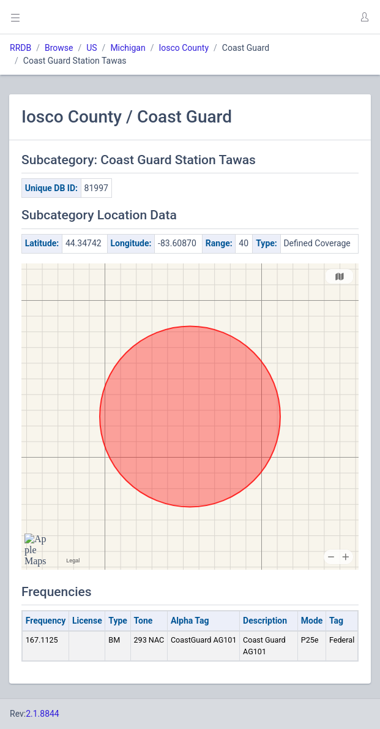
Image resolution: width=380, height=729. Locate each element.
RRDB (20, 48)
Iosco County (183, 48)
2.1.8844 (42, 714)
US (91, 48)
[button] (364, 17)
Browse (59, 48)
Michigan (127, 48)
